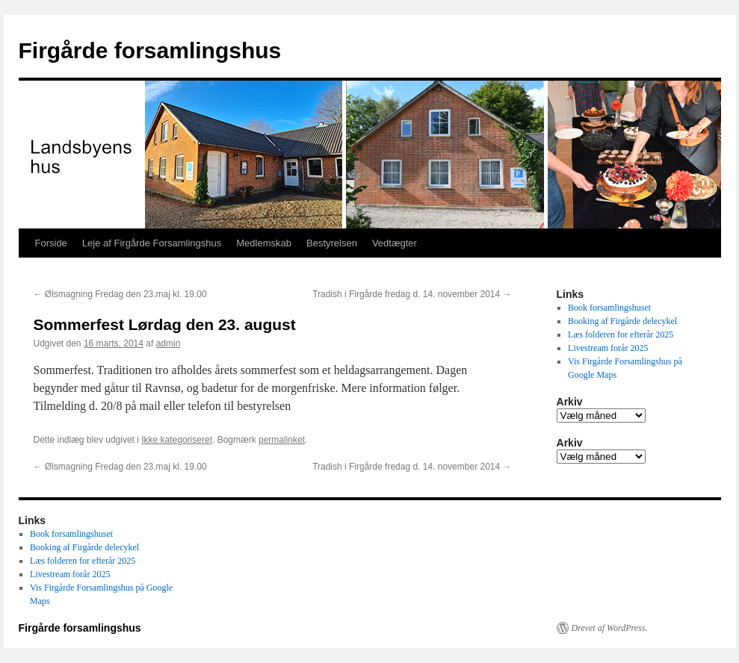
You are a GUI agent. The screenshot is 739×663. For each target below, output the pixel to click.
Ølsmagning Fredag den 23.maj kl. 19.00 (120, 294)
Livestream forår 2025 (608, 348)
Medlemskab (263, 243)
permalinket (282, 440)
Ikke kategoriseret (176, 440)
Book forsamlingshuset (609, 307)
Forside (51, 243)
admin (168, 343)
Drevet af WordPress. (610, 628)
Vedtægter (394, 243)
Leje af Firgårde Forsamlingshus (151, 243)
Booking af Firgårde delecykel (622, 321)
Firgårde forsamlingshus (150, 50)
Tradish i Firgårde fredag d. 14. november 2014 (411, 294)
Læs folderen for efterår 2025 (620, 334)
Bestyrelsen (331, 243)
